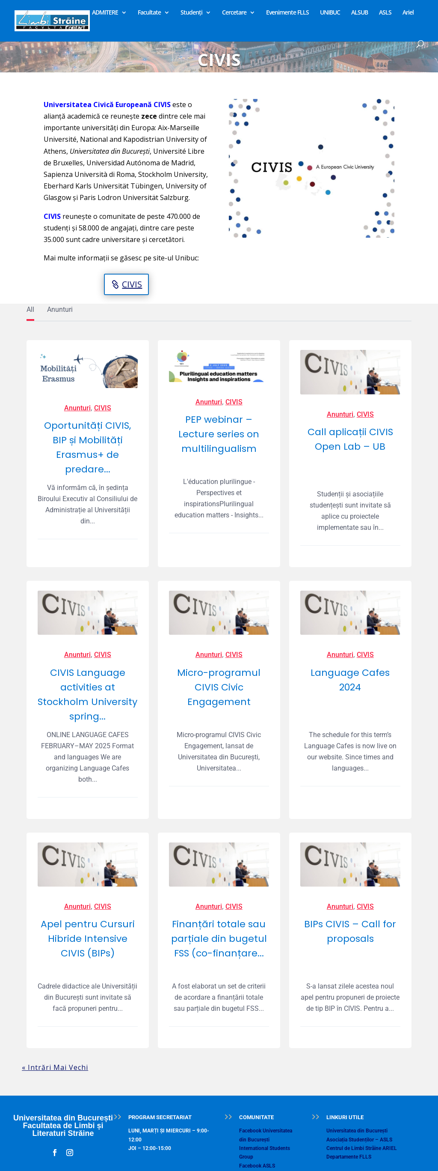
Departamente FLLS (348, 1157)
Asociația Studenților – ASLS (359, 1140)
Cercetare (234, 12)
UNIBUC (330, 12)
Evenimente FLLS (287, 12)
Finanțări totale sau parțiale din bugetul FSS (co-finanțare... (219, 938)
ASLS (385, 12)
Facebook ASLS (257, 1166)
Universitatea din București (357, 1131)
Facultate (149, 12)
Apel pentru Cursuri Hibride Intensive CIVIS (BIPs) (88, 938)
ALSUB (359, 12)
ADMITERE (105, 12)
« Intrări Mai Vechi (55, 1067)
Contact (75, 28)
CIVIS (132, 284)
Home (73, 12)
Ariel (408, 12)
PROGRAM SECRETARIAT (160, 1117)
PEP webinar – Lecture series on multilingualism (218, 434)
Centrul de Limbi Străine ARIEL (361, 1148)
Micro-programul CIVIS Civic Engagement (218, 687)
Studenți (191, 12)
